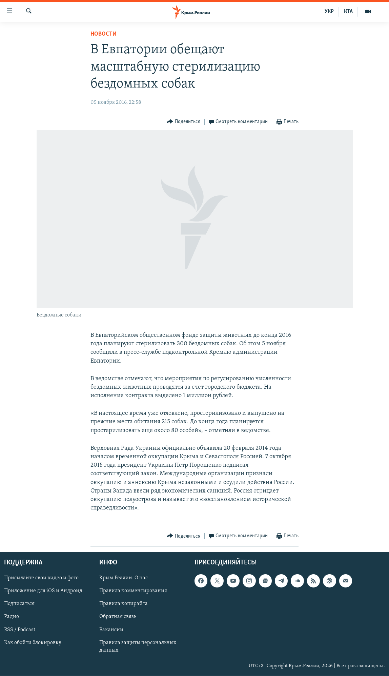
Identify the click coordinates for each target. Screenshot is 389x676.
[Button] (183, 122)
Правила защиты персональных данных (137, 646)
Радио (11, 617)
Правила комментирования (133, 591)
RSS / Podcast (19, 630)
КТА (348, 11)
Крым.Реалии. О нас (123, 578)
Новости (103, 34)
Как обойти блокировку (32, 642)
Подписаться (19, 604)
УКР (329, 11)
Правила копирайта (123, 604)
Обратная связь (117, 617)
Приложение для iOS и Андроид (43, 591)
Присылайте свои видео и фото (41, 578)
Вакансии (111, 630)
